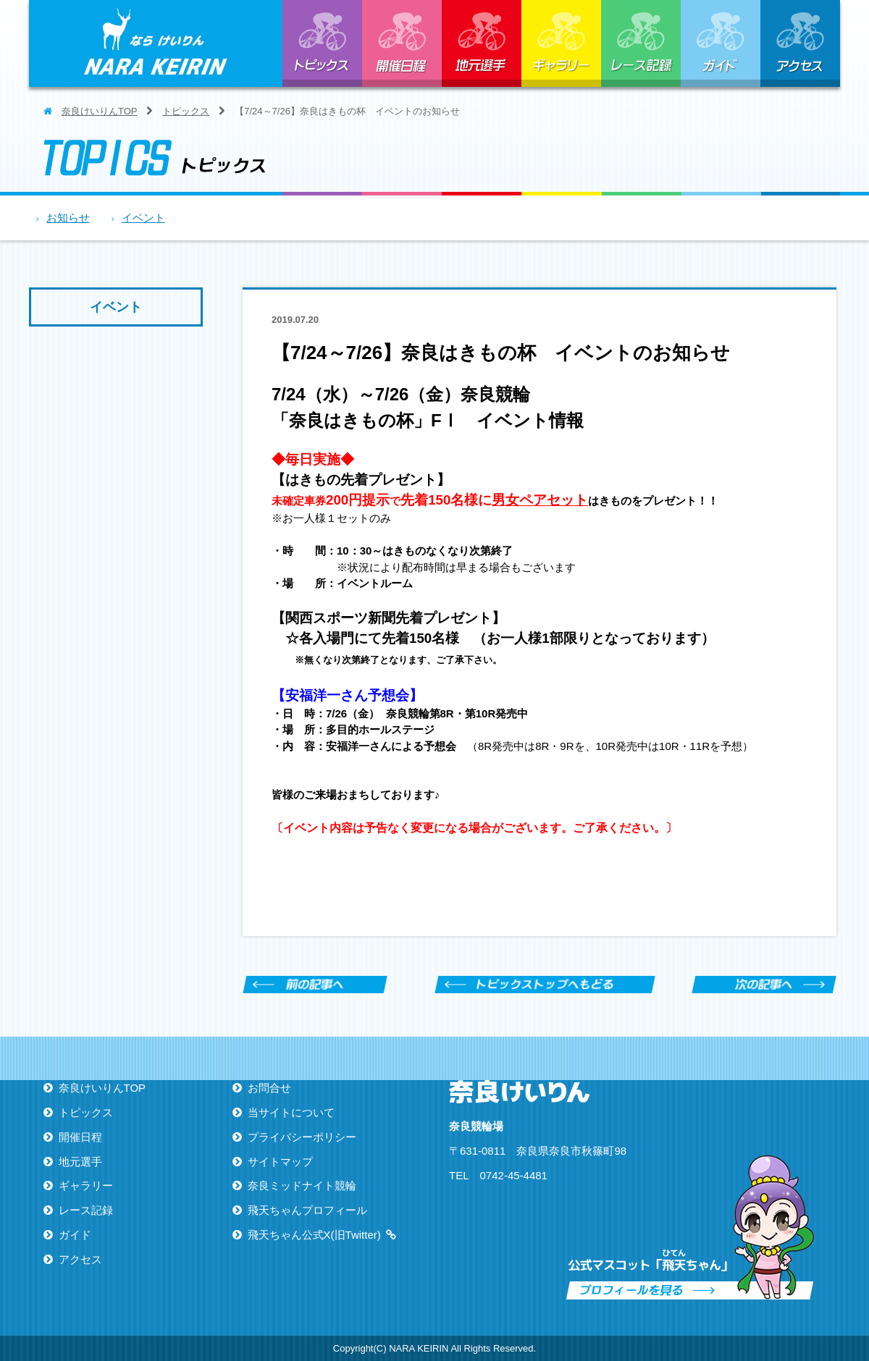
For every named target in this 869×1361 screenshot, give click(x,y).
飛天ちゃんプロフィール (307, 1210)
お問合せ (269, 1088)
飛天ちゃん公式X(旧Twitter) (314, 1235)
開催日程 (402, 43)
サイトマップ (280, 1161)
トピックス (322, 43)
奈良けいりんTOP (99, 111)
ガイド (720, 43)
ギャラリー (561, 43)
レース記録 (641, 43)
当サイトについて (291, 1112)
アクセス (800, 43)
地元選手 (481, 43)
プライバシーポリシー (302, 1137)
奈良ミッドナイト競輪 (302, 1185)
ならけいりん (155, 43)
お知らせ (68, 217)
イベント (143, 217)
